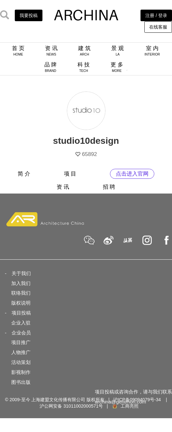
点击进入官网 (132, 174)
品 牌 (50, 67)
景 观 (117, 50)
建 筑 (84, 50)
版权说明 (21, 303)
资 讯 (51, 50)
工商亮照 (125, 406)
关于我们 (21, 273)
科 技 (83, 67)
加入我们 (21, 283)
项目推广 (21, 342)
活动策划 (21, 362)
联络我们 (21, 293)
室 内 (152, 50)
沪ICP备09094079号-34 (137, 399)
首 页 (18, 50)
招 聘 (109, 187)
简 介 (24, 174)
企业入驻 (21, 322)
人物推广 (21, 352)
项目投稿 (21, 312)
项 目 (70, 174)
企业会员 (21, 332)
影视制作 (21, 372)
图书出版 (21, 382)
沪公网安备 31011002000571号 (71, 406)
